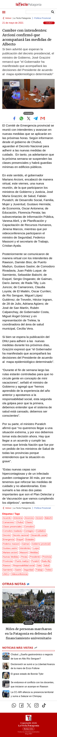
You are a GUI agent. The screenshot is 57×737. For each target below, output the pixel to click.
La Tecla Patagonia (22, 18)
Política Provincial (42, 18)
